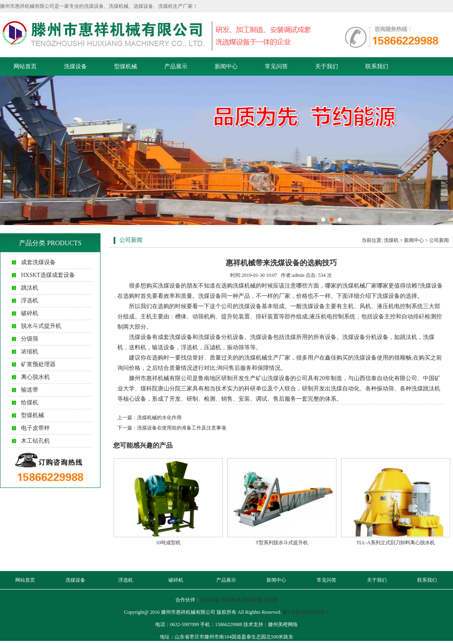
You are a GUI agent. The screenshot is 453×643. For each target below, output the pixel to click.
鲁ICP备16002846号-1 (306, 612)
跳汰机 (29, 288)
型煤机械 (125, 66)
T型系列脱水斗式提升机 (282, 543)
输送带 (29, 390)
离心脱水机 (35, 377)
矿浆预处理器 (38, 364)
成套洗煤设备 (38, 262)
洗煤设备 (75, 66)
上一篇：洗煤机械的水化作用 (149, 417)
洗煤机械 (231, 600)
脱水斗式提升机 (41, 326)
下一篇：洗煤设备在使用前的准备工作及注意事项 (171, 428)
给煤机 (29, 402)
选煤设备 (252, 600)
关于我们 (326, 66)
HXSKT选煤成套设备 (48, 275)
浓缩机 (29, 351)
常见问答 (276, 66)
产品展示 (175, 66)
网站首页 (25, 66)
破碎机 (29, 313)
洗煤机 (391, 240)
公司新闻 (439, 240)
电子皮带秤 (35, 428)
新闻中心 (226, 66)
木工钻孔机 (35, 441)
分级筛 (29, 339)
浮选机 (29, 300)
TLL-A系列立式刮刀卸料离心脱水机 (395, 543)
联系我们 (376, 66)
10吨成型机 (168, 543)
